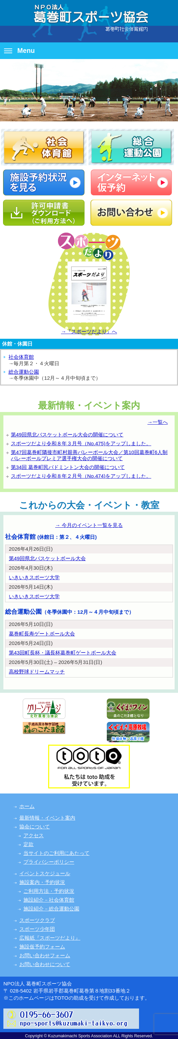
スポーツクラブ (37, 920)
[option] (89, 90)
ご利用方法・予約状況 (48, 891)
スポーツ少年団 (37, 929)
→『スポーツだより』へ (89, 331)
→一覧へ (157, 422)
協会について (34, 826)
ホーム (27, 806)
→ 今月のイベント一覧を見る (89, 525)
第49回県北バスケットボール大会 (47, 558)
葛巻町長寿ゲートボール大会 (42, 633)
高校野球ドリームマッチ (37, 671)
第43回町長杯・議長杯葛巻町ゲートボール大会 (62, 652)
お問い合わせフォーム (44, 955)
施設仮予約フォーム (42, 946)
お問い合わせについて (44, 964)
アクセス (33, 835)
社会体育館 (21, 357)
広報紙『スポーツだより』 (49, 938)
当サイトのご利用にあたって (56, 853)
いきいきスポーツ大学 (34, 577)
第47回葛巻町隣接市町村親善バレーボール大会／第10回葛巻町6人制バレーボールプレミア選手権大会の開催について (89, 455)
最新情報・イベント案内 (47, 818)
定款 (28, 844)
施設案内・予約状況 (42, 882)
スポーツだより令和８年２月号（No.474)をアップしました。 (81, 476)
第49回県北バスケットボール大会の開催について (67, 434)
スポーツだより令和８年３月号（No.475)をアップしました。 (81, 443)
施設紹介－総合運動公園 (51, 908)
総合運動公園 (23, 372)
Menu (19, 50)
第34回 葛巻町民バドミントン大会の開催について (68, 467)
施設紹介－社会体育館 (48, 900)
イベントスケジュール (44, 873)
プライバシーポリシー (48, 862)
